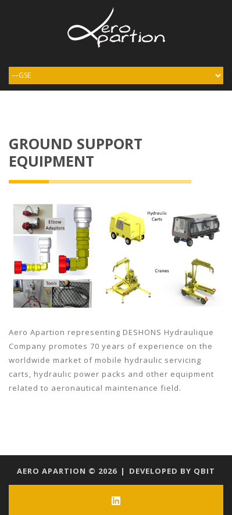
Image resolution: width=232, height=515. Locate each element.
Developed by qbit (172, 471)
